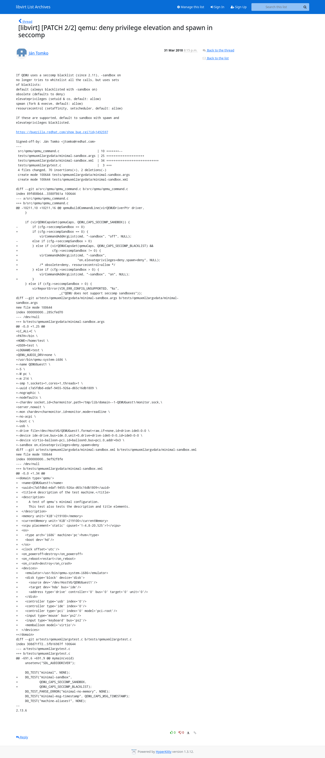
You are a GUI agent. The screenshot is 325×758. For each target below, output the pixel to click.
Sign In (217, 7)
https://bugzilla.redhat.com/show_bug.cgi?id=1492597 (62, 132)
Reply (22, 737)
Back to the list (215, 58)
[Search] (305, 7)
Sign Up (239, 7)
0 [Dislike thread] (181, 732)
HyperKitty (163, 751)
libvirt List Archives (33, 7)
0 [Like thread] (173, 732)
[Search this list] (276, 7)
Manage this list (190, 7)
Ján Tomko (39, 53)
